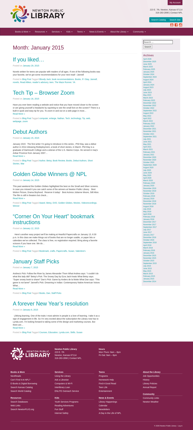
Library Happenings (108, 402)
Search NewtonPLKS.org (22, 409)
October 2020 (148, 162)
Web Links (15, 405)
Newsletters (104, 409)
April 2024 (147, 82)
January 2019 (148, 199)
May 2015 (147, 271)
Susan (71, 251)
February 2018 (149, 217)
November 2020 (149, 160)
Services (57, 31)
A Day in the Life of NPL (110, 413)
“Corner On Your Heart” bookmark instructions (53, 219)
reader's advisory (40, 82)
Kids (69, 31)
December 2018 (149, 201)
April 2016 (147, 245)
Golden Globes (65, 203)
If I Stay (85, 79)
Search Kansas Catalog (22, 387)
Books (78, 79)
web (88, 118)
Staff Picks (56, 293)
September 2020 (150, 165)
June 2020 (147, 173)
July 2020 (147, 170)
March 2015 (148, 274)
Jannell (93, 79)
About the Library (119, 31)
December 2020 (149, 157)
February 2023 (149, 100)
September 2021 (150, 137)
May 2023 (147, 95)
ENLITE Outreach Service (67, 391)
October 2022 (148, 108)
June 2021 (147, 142)
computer (43, 118)
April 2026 (147, 59)
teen (51, 82)
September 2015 (150, 263)
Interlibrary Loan (62, 387)
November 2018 (149, 204)
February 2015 (149, 276)
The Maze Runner (63, 82)
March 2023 (148, 98)
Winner (16, 206)
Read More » (19, 114)
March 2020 (148, 180)
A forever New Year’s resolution (50, 304)
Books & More (22, 31)
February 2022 (149, 124)
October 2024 (148, 74)
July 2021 (147, 139)
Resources (41, 31)
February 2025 (149, 69)
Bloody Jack (45, 79)
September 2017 (150, 227)
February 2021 (149, 152)
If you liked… (28, 59)
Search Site (175, 20)
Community (139, 31)
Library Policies (150, 383)
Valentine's (80, 251)
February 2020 (149, 183)
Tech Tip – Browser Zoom (43, 93)
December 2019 (149, 188)
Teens (81, 31)
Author (42, 160)
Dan (48, 293)
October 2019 (148, 193)
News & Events (97, 31)
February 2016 (149, 250)
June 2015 (147, 268)
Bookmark (44, 251)
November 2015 (149, 258)
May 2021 (147, 144)
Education (53, 332)
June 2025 (147, 64)
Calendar (103, 405)
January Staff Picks (36, 261)
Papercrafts (61, 251)
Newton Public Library (168, 426)
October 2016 (148, 240)
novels (16, 82)
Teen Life (103, 387)
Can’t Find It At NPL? (20, 380)
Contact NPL (176, 12)
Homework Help (106, 380)
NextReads (16, 376)
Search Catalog (158, 20)
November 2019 (149, 191)
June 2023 (147, 92)
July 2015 (147, 266)
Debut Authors (30, 132)
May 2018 (147, 212)
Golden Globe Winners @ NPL (50, 174)
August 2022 (148, 113)
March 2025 (148, 67)
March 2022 (148, 121)
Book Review (59, 160)
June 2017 (147, 232)
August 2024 (148, 80)
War (22, 163)
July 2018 (147, 209)
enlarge (52, 118)
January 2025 (148, 72)
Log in (180, 426)
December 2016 (149, 237)
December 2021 (149, 129)
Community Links (151, 398)
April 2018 (147, 214)
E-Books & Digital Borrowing (24, 383)
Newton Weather (151, 402)
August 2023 (148, 87)
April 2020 (147, 178)
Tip (83, 118)
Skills (72, 332)
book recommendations (63, 79)
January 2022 (148, 126)
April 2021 (147, 147)
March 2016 (148, 248)
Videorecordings (89, 203)
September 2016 (150, 242)
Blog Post (26, 79)
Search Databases (19, 402)
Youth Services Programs (66, 402)
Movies (76, 203)
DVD (55, 203)
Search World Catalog (21, 391)
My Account (175, 2)
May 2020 (147, 175)
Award (42, 203)
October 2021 (148, 134)
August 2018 (148, 206)
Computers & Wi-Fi (64, 383)
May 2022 (147, 116)
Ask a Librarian (62, 380)
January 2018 (148, 219)
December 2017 (149, 222)
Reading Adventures (64, 405)
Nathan (60, 118)
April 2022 (147, 118)
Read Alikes (25, 82)
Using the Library (63, 376)
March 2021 (148, 149)
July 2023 (147, 90)
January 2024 (148, 85)
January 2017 (148, 235)
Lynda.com (64, 332)
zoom (25, 121)
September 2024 (150, 77)
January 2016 (148, 253)
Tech (67, 118)
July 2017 (147, 230)
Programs (103, 376)
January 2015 (148, 279)
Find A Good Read (107, 383)
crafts (52, 251)
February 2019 (149, 196)
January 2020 (148, 186)
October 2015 (148, 261)
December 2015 (149, 255)
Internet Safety (61, 413)
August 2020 (148, 167)
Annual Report (150, 387)
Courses (43, 332)
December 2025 (149, 62)
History (146, 380)
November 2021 (149, 131)
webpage (17, 121)
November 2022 (149, 105)
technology (76, 118)
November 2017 (149, 225)
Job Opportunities (151, 376)
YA (74, 82)
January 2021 (148, 155)
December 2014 (149, 281)
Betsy (49, 160)
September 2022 (150, 111)
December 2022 (149, 103)
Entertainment (105, 391)
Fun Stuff (59, 409)
